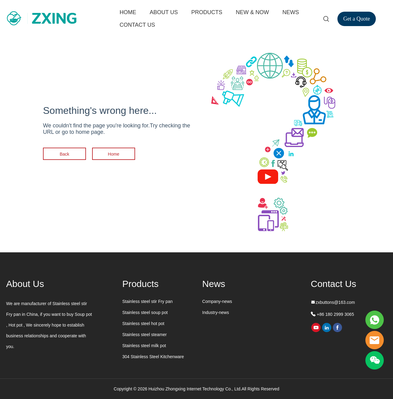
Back (64, 154)
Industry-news (215, 312)
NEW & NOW (252, 12)
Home (113, 154)
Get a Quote (356, 19)
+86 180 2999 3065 (335, 314)
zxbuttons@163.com (335, 302)
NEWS (290, 12)
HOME (128, 12)
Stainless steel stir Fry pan (147, 301)
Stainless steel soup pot (145, 312)
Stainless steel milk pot (144, 345)
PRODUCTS (206, 12)
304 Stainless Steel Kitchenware (153, 356)
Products (140, 284)
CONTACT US (137, 25)
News (213, 284)
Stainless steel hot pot (143, 323)
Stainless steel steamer (144, 334)
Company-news (217, 301)
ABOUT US (164, 12)
